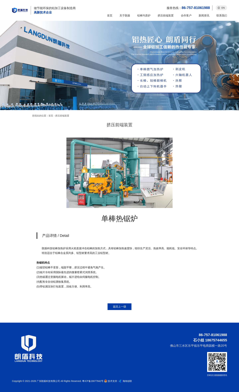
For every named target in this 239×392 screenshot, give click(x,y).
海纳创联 (127, 381)
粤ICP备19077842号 (92, 381)
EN (223, 7)
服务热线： (188, 8)
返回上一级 (119, 306)
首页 (50, 115)
